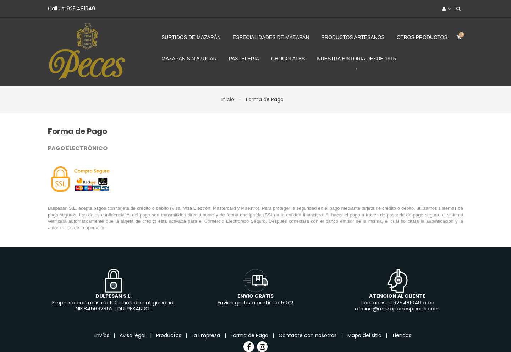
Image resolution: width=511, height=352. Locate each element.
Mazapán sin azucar (189, 58)
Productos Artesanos (353, 37)
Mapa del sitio (365, 335)
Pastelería (244, 58)
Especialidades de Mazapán (271, 37)
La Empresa (206, 335)
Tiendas (401, 335)
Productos (169, 335)
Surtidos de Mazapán (191, 37)
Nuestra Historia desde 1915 (356, 58)
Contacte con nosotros (308, 335)
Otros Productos (422, 37)
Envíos (102, 335)
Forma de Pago (250, 335)
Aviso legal (133, 335)
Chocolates (288, 58)
